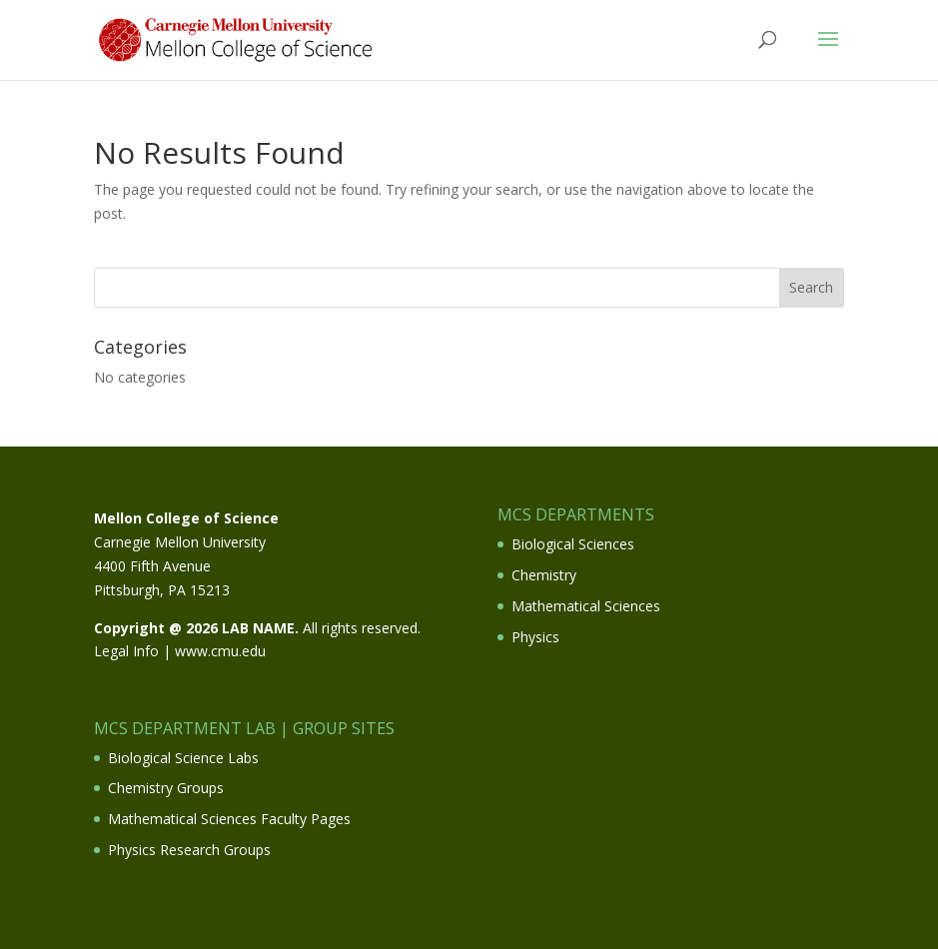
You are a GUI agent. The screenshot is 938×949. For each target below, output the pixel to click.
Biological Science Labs (183, 757)
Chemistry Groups (166, 787)
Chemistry (543, 574)
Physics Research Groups (189, 849)
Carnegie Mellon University (180, 541)
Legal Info (126, 650)
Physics (535, 636)
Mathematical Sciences (585, 605)
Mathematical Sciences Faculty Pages (229, 818)
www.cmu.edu (220, 650)
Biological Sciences (572, 543)
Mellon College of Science (186, 517)
